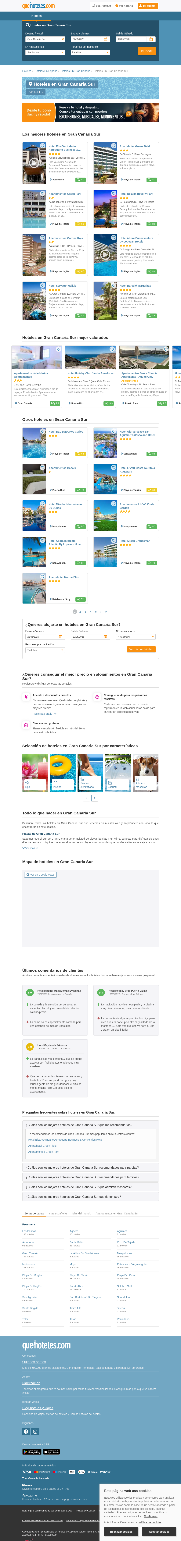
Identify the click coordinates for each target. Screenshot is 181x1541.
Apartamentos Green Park (43, 1151)
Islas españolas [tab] (58, 1213)
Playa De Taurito (79, 1275)
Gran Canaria (30, 1253)
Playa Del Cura (126, 1275)
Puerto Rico (76, 1286)
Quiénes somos (34, 1362)
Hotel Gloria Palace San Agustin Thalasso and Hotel (137, 433)
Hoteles (26, 71)
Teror (73, 1319)
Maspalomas (124, 1253)
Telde (25, 1319)
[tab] (91, 1124)
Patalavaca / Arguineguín (132, 1264)
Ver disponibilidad (141, 649)
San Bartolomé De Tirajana (85, 1297)
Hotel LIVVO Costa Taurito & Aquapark (137, 469)
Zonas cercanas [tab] (34, 1213)
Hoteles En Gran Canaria (75, 71)
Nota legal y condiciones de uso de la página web (47, 1510)
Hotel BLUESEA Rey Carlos (66, 431)
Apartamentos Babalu (62, 467)
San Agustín (29, 1297)
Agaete (74, 1231)
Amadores (28, 1242)
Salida (124, 33)
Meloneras (28, 1264)
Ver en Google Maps (41, 874)
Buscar (147, 51)
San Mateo (123, 1297)
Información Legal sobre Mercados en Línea (88, 1520)
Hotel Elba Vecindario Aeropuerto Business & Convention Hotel (65, 1139)
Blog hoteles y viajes (37, 1408)
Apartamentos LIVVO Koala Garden (137, 506)
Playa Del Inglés (32, 1286)
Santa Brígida (30, 1308)
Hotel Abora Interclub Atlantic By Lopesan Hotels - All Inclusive (67, 542)
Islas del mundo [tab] (81, 1213)
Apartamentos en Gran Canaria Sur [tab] (117, 1213)
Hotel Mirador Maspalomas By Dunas (65, 506)
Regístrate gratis (44, 713)
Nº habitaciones (34, 46)
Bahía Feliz (76, 1242)
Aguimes (122, 1231)
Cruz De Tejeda (126, 1242)
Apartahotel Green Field (42, 1145)
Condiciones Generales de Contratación (42, 1520)
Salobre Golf (124, 1286)
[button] (148, 6)
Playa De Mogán (32, 1275)
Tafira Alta (75, 1308)
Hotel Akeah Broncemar (135, 540)
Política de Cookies (86, 1510)
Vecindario (123, 1319)
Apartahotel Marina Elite (64, 577)
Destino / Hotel (34, 33)
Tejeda (121, 1308)
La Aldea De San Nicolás (84, 1253)
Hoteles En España (46, 71)
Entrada (80, 33)
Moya (73, 1264)
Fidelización (31, 1383)
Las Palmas (29, 1231)
